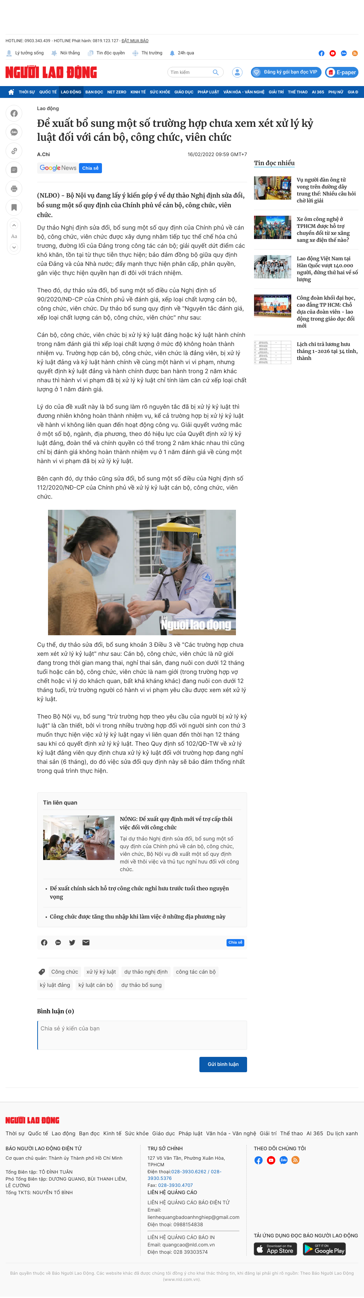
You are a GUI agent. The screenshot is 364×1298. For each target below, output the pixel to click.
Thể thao (298, 92)
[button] (14, 225)
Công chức (65, 971)
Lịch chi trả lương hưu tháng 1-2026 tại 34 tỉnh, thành (327, 351)
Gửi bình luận (223, 1064)
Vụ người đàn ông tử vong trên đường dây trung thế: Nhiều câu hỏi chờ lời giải (326, 190)
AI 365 (318, 92)
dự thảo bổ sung (141, 985)
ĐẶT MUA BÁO (134, 40)
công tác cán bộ (196, 971)
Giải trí (276, 92)
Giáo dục (183, 92)
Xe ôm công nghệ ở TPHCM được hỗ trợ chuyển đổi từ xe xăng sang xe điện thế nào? (323, 229)
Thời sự (27, 92)
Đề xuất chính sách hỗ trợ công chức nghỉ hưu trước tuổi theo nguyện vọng (139, 892)
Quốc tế (48, 92)
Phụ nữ (336, 92)
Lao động (71, 92)
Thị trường (147, 53)
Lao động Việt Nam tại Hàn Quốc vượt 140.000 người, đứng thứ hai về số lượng (327, 269)
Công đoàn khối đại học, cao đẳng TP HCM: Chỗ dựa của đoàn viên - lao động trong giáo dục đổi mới (326, 312)
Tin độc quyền (106, 53)
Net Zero (117, 92)
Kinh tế (138, 92)
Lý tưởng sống (25, 53)
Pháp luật (208, 92)
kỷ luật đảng (55, 985)
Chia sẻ (90, 168)
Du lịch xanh (342, 1133)
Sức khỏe (160, 92)
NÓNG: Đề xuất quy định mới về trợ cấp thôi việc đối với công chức (176, 823)
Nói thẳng (65, 53)
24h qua (181, 53)
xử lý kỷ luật (101, 971)
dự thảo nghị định (146, 971)
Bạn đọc (94, 92)
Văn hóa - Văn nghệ (243, 92)
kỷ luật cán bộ (95, 985)
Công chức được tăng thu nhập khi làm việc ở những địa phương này (137, 917)
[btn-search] (216, 72)
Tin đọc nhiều (274, 163)
